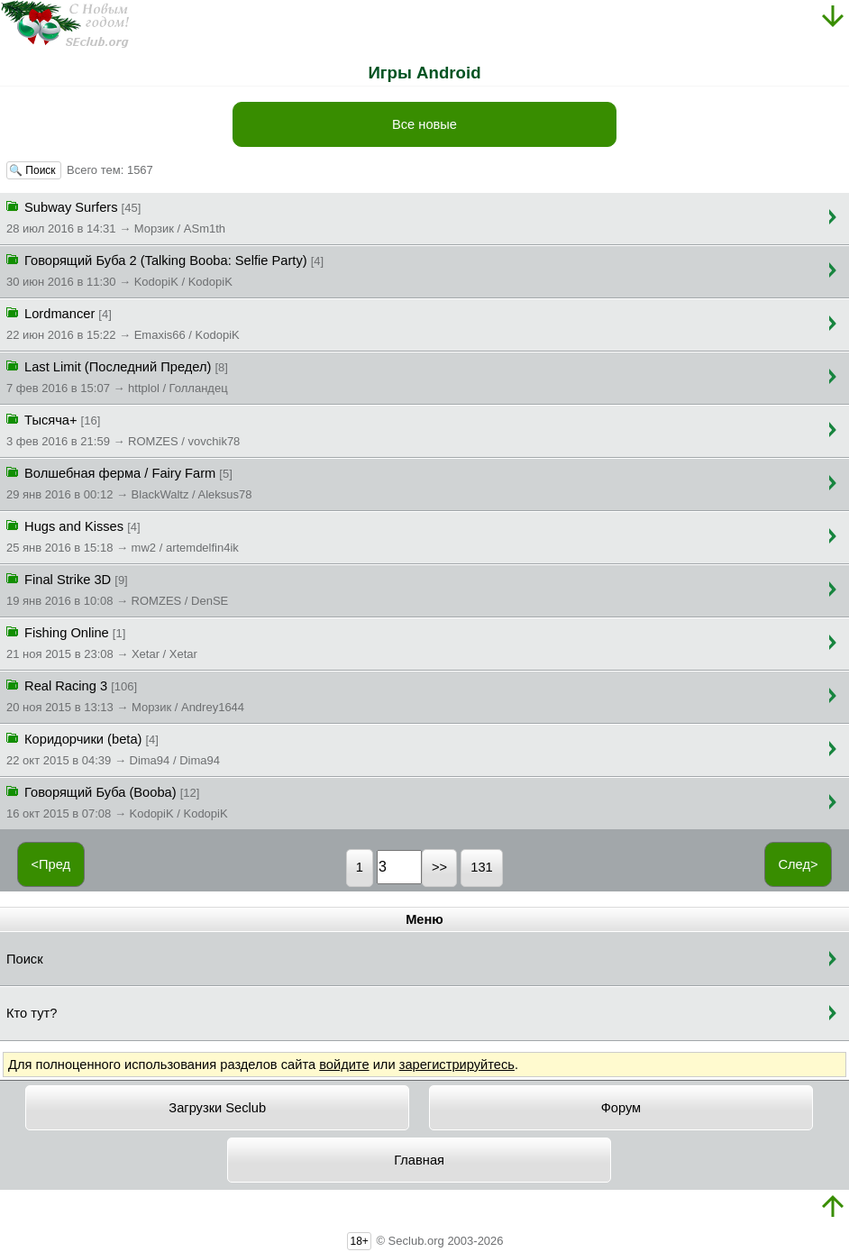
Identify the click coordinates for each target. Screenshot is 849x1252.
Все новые (424, 124)
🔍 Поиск (34, 170)
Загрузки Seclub (217, 1108)
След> (797, 864)
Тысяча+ (123, 429)
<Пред (50, 864)
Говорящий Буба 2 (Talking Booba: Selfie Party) (165, 269)
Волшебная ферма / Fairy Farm (129, 482)
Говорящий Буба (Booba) (117, 801)
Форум (621, 1108)
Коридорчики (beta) (113, 748)
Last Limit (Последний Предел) (117, 376)
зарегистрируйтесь (457, 1064)
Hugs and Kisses (122, 535)
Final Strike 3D (117, 589)
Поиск (24, 959)
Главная (419, 1160)
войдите (344, 1064)
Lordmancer (123, 323)
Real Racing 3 (125, 695)
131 (481, 867)
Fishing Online (101, 642)
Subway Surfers (115, 216)
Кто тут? (31, 1013)
